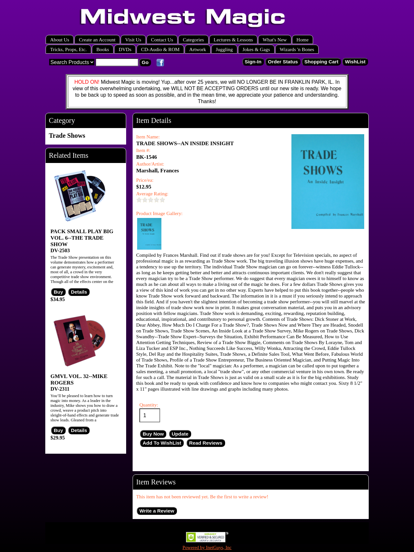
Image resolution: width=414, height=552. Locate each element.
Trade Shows (67, 135)
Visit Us (133, 39)
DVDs (125, 49)
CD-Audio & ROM (160, 49)
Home (303, 39)
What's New (275, 39)
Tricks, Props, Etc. (68, 49)
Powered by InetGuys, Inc (207, 547)
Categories (193, 39)
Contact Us (162, 39)
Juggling (224, 49)
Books (102, 49)
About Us (59, 39)
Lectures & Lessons (233, 39)
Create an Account (97, 39)
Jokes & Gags (256, 49)
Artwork (197, 49)
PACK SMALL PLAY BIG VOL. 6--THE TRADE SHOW (81, 237)
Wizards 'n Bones (297, 49)
